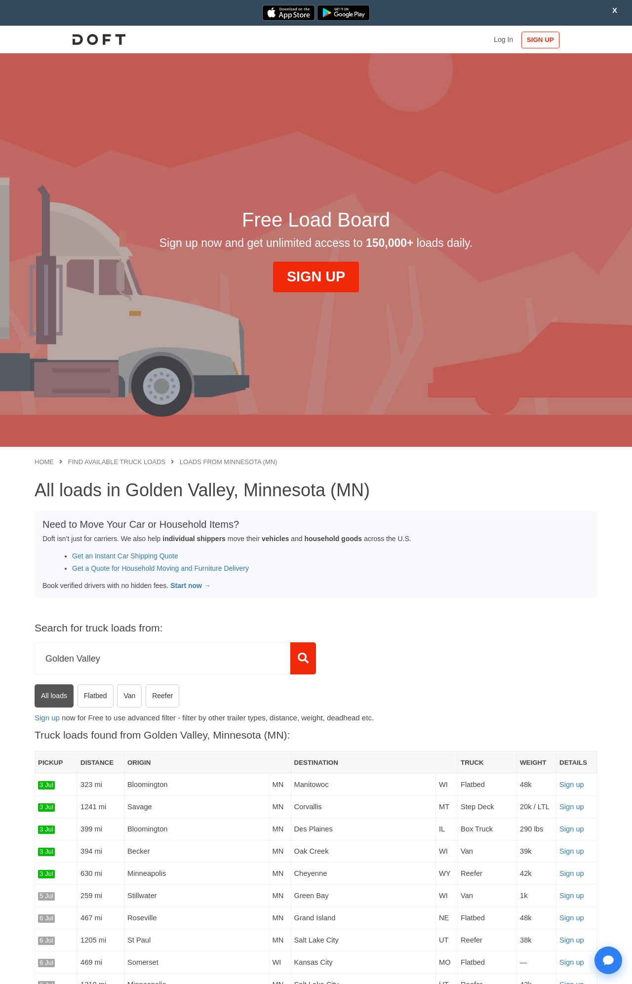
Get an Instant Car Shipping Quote (125, 556)
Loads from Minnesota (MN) (228, 462)
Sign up (47, 717)
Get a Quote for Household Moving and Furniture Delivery (160, 568)
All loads (54, 696)
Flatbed (95, 696)
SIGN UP (565, 39)
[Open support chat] (608, 960)
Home (44, 462)
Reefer (162, 696)
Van (129, 696)
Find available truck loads (116, 462)
